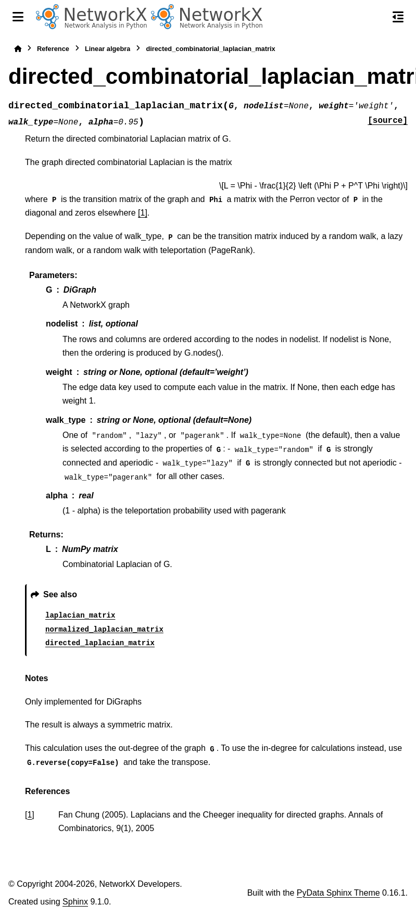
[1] (142, 212)
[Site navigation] (18, 17)
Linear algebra (107, 49)
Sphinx (75, 901)
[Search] (376, 17)
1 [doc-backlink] (29, 814)
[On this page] (398, 17)
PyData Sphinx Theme (338, 892)
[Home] (17, 48)
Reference (53, 49)
